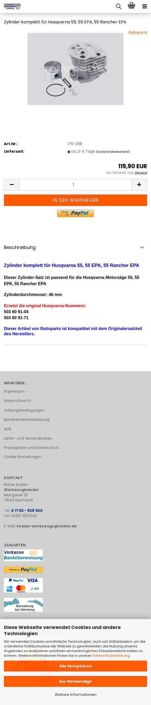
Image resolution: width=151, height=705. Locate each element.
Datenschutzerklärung (111, 655)
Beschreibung (20, 247)
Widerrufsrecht (17, 400)
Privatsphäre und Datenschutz (31, 447)
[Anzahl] (75, 185)
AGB (7, 429)
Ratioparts (138, 32)
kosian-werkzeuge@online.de (47, 526)
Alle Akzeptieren (75, 666)
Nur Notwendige (75, 681)
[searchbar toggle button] (118, 6)
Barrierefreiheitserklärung (26, 419)
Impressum (14, 391)
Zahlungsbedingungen (24, 410)
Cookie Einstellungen (22, 456)
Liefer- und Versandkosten (28, 438)
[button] (11, 185)
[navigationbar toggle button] (144, 6)
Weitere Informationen (75, 694)
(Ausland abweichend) (113, 152)
